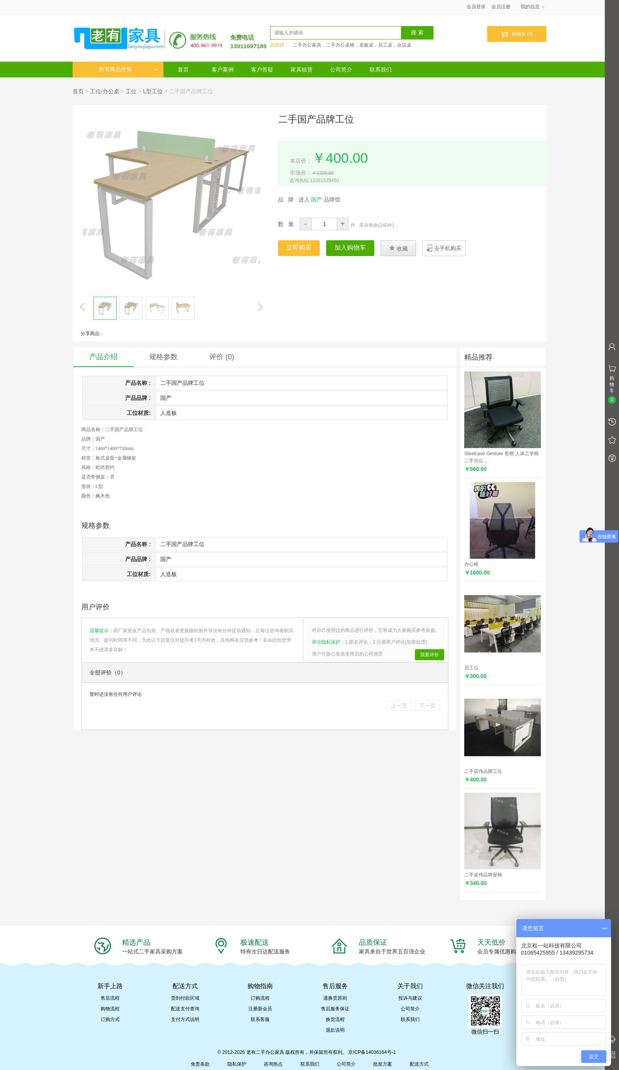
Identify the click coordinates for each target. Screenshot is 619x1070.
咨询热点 (273, 1064)
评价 (221, 357)
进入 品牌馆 (319, 199)
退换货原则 (335, 998)
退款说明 (335, 1030)
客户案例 (223, 69)
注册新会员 (260, 1009)
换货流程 (335, 1019)
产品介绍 (103, 357)
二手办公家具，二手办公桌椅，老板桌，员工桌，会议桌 (352, 45)
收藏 (398, 248)
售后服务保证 (335, 1009)
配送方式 (419, 1064)
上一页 (399, 706)
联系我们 (381, 69)
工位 (131, 91)
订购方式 (110, 1019)
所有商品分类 (128, 69)
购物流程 (110, 1009)
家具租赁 (302, 69)
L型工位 (153, 91)
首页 (183, 69)
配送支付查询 (185, 1009)
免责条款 (200, 1064)
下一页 (427, 706)
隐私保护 (236, 1064)
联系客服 (260, 1019)
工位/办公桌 (104, 91)
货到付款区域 (185, 998)
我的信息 (533, 6)
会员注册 (500, 6)
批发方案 (382, 1064)
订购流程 (260, 998)
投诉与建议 (410, 998)
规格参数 (163, 357)
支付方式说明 (185, 1019)
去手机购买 (447, 248)
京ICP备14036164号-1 (372, 1052)
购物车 (517, 34)
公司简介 (341, 69)
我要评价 (429, 654)
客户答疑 (262, 69)
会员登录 (476, 6)
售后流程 (110, 998)
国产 (100, 439)
